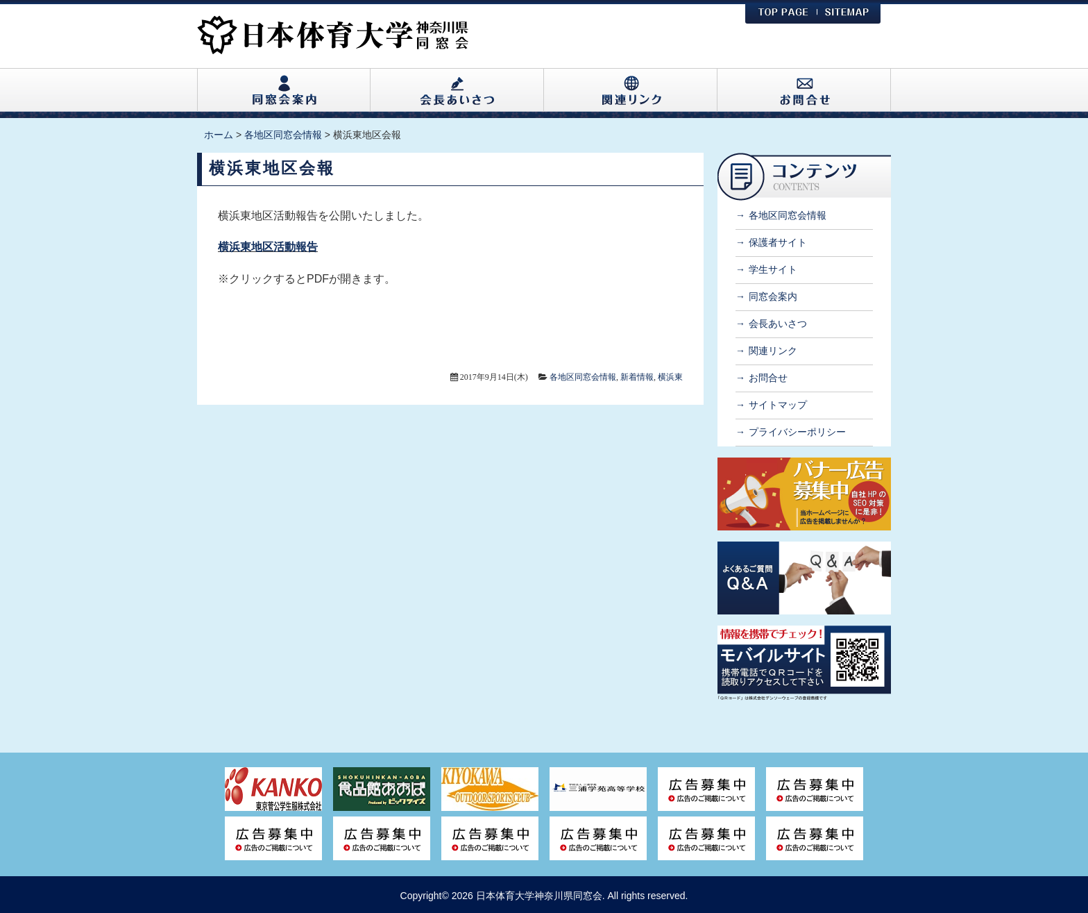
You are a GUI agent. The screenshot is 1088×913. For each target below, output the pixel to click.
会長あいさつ (778, 323)
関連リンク (773, 350)
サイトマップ (778, 404)
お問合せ (768, 377)
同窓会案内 (773, 296)
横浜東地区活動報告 (268, 247)
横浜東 (670, 377)
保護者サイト (778, 242)
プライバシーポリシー (797, 431)
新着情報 (637, 377)
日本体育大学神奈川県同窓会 (539, 895)
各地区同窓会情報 (583, 377)
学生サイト (773, 269)
